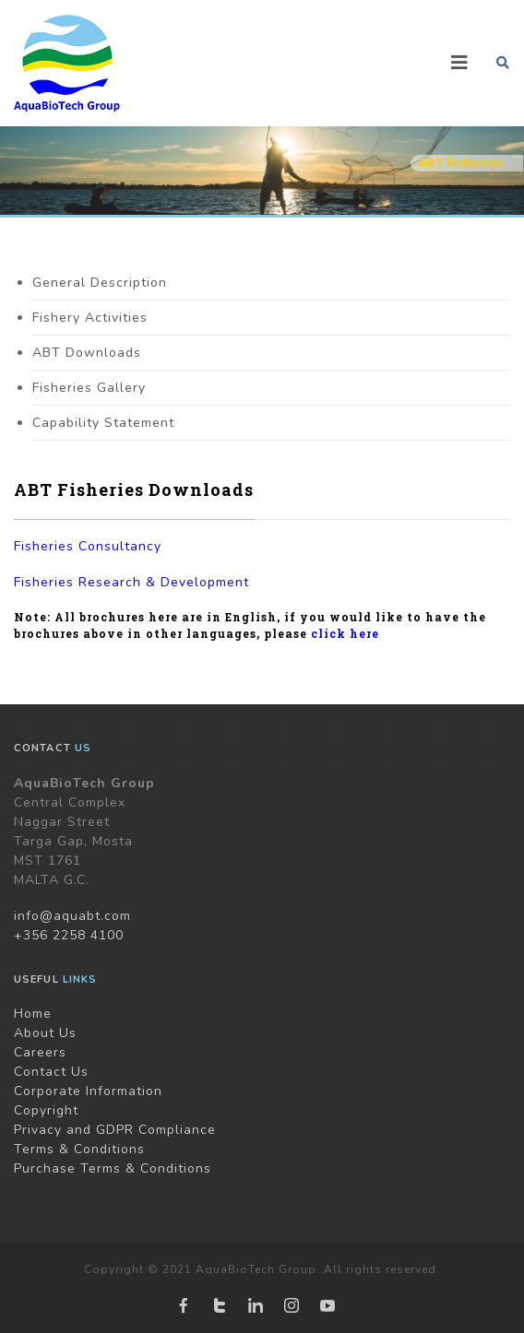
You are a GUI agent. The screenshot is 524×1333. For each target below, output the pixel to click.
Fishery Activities (90, 317)
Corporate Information (88, 1091)
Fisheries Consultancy (87, 546)
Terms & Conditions (79, 1149)
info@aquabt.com (72, 916)
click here (345, 633)
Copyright (46, 1110)
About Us (45, 1033)
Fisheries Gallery (89, 387)
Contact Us (51, 1071)
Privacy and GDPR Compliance (115, 1129)
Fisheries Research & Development (131, 582)
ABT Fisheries (461, 163)
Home (33, 1013)
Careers (40, 1052)
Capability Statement (103, 422)
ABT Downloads (86, 352)
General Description (99, 282)
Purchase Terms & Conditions (112, 1168)
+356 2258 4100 (69, 935)
